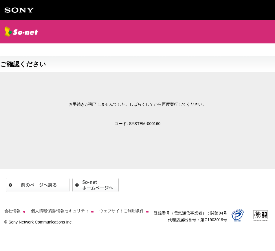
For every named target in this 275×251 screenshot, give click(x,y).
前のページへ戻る (37, 185)
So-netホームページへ (95, 185)
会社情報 (13, 210)
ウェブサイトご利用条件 (122, 210)
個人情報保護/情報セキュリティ (60, 210)
